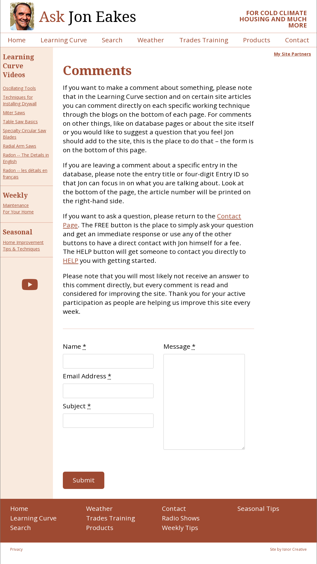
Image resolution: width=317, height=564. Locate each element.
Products (256, 40)
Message (179, 346)
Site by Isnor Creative (288, 549)
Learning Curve (64, 40)
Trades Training (203, 40)
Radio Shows (181, 518)
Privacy (16, 549)
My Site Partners (292, 54)
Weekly (15, 195)
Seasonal (18, 232)
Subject (77, 406)
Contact (297, 40)
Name (74, 346)
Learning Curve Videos (18, 66)
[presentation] (110, 450)
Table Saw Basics (20, 121)
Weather (150, 40)
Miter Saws (14, 113)
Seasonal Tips (258, 508)
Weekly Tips (180, 527)
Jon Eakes (87, 16)
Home (17, 40)
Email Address (87, 376)
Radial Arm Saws (19, 146)
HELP (70, 260)
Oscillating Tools (19, 88)
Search (112, 40)
